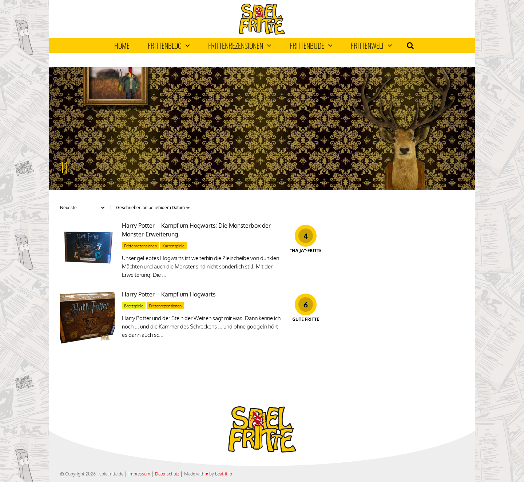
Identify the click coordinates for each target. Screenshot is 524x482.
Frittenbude (311, 45)
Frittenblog (169, 45)
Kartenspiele (173, 245)
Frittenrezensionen (239, 45)
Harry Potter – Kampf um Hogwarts (168, 294)
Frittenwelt (371, 45)
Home (122, 45)
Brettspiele (133, 305)
